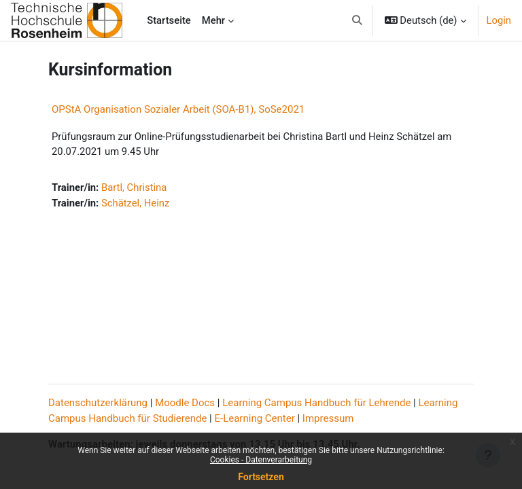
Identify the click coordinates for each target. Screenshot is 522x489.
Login (499, 20)
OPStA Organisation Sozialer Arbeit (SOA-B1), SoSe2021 (178, 109)
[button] (357, 20)
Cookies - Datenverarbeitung (261, 460)
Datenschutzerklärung (97, 403)
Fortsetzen (261, 476)
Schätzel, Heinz (135, 203)
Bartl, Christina (134, 187)
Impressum (327, 418)
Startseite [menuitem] (169, 20)
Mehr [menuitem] (213, 20)
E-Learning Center (255, 418)
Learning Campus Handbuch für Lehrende (316, 403)
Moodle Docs (185, 403)
